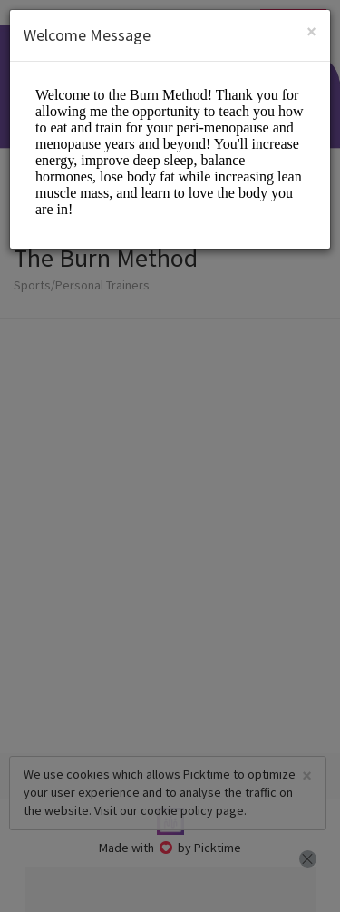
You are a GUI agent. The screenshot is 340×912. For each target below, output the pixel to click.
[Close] (311, 31)
